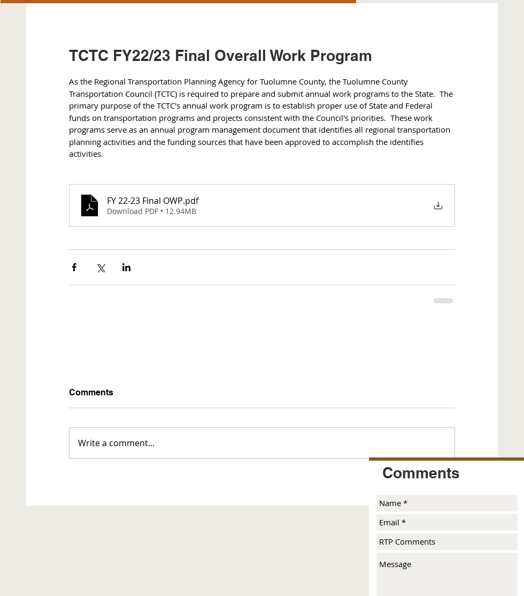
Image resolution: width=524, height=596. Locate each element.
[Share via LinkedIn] (126, 267)
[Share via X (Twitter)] (100, 267)
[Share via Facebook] (74, 267)
